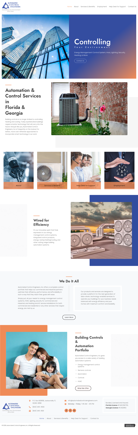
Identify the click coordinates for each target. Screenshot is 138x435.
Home (41, 418)
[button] (80, 61)
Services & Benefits (52, 185)
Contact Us (94, 418)
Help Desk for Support (85, 185)
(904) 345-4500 (38, 407)
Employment (119, 185)
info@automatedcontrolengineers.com (82, 401)
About (18, 185)
